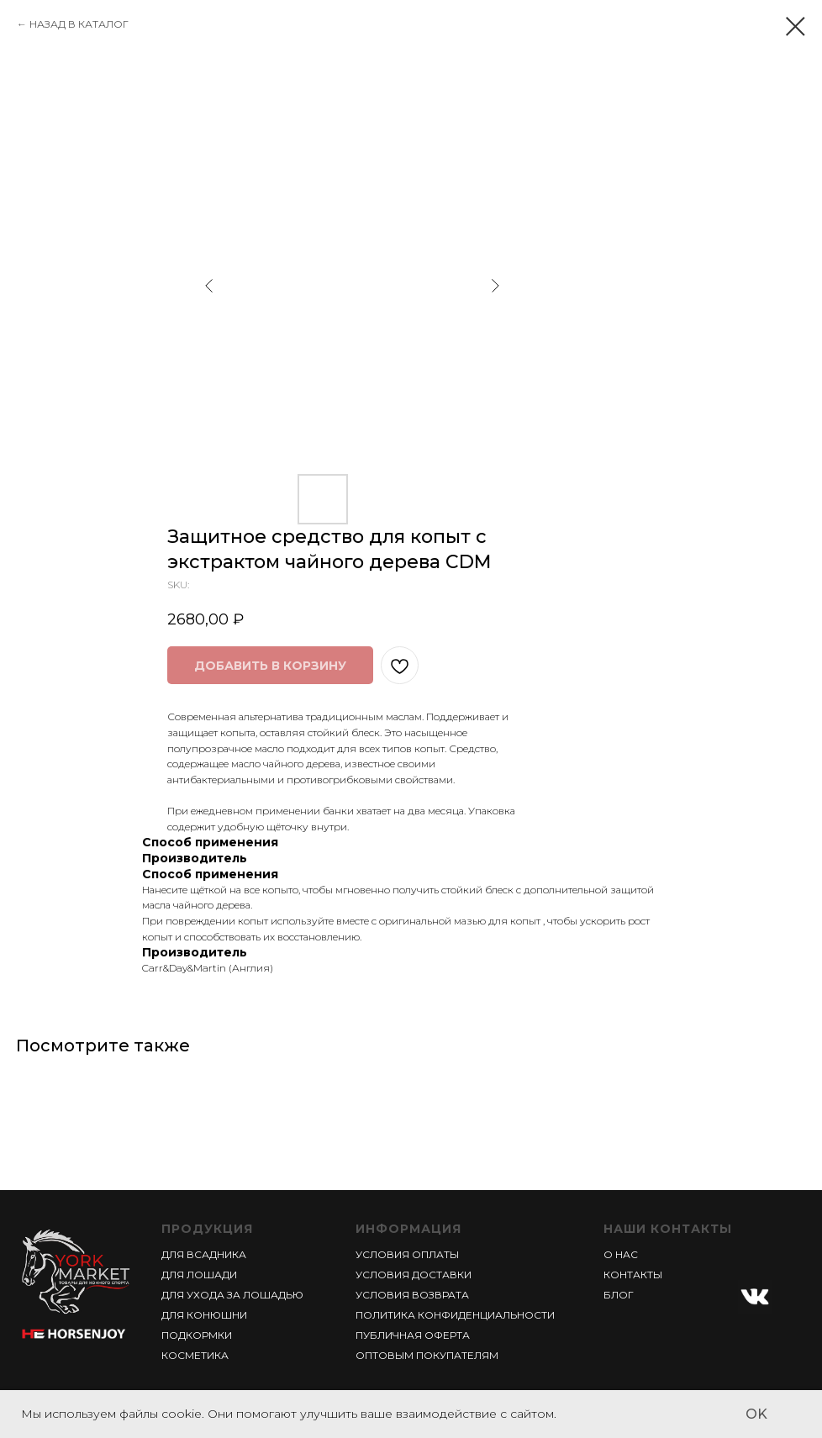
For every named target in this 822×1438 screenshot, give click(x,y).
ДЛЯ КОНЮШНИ (204, 1315)
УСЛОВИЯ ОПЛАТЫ (407, 1254)
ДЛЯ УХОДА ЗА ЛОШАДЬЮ (232, 1294)
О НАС (620, 1254)
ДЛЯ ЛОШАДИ (199, 1274)
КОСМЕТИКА (195, 1355)
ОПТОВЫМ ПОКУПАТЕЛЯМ (427, 1355)
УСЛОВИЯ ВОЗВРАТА (412, 1294)
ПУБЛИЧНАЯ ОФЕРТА (413, 1335)
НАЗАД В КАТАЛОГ (79, 24)
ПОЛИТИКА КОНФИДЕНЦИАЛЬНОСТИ (455, 1315)
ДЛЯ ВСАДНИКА (203, 1254)
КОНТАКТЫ (632, 1274)
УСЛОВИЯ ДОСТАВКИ (414, 1274)
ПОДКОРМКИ (196, 1335)
